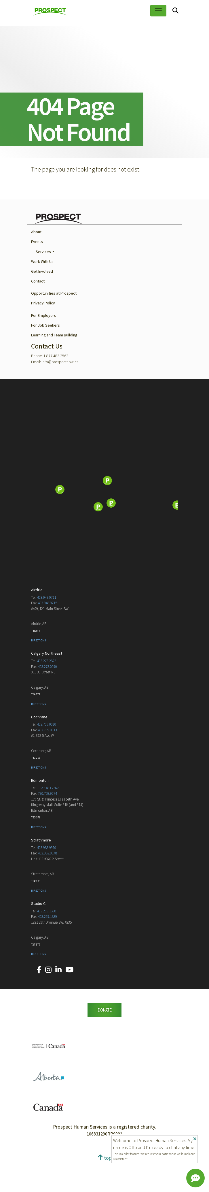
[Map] (104, 519)
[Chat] (195, 1178)
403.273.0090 (47, 696)
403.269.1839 (47, 946)
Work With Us (42, 291)
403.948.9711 (46, 627)
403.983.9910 (46, 877)
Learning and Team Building (54, 364)
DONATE (104, 1039)
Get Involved (42, 301)
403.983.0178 (47, 882)
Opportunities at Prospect (54, 322)
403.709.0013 (47, 759)
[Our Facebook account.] (39, 999)
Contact (38, 310)
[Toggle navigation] (158, 10)
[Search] (175, 10)
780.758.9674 (47, 823)
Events (37, 271)
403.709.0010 (46, 754)
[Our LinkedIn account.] (58, 999)
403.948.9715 (47, 632)
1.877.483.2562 (48, 817)
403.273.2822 (46, 690)
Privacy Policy (43, 332)
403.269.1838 (46, 940)
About (36, 261)
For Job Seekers (45, 354)
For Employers (43, 345)
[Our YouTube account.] (69, 999)
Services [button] (43, 281)
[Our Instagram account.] (48, 999)
